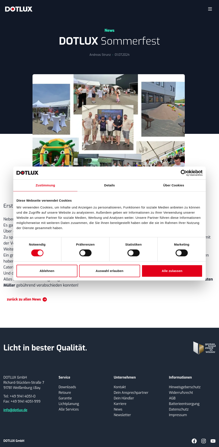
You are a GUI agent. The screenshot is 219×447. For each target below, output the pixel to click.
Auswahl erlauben (109, 271)
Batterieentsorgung (184, 404)
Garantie (65, 398)
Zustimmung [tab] (45, 185)
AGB (172, 398)
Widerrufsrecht (181, 392)
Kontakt (120, 387)
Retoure (65, 392)
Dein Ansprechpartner (131, 392)
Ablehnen (47, 271)
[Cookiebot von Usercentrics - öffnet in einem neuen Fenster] (184, 173)
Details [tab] (109, 185)
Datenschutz (179, 409)
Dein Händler (124, 398)
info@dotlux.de (15, 410)
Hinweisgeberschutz (185, 387)
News (118, 409)
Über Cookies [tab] (173, 185)
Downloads (67, 387)
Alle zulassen (172, 271)
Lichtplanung (69, 404)
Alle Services (69, 409)
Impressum (178, 415)
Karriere (120, 404)
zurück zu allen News (27, 299)
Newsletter (122, 415)
